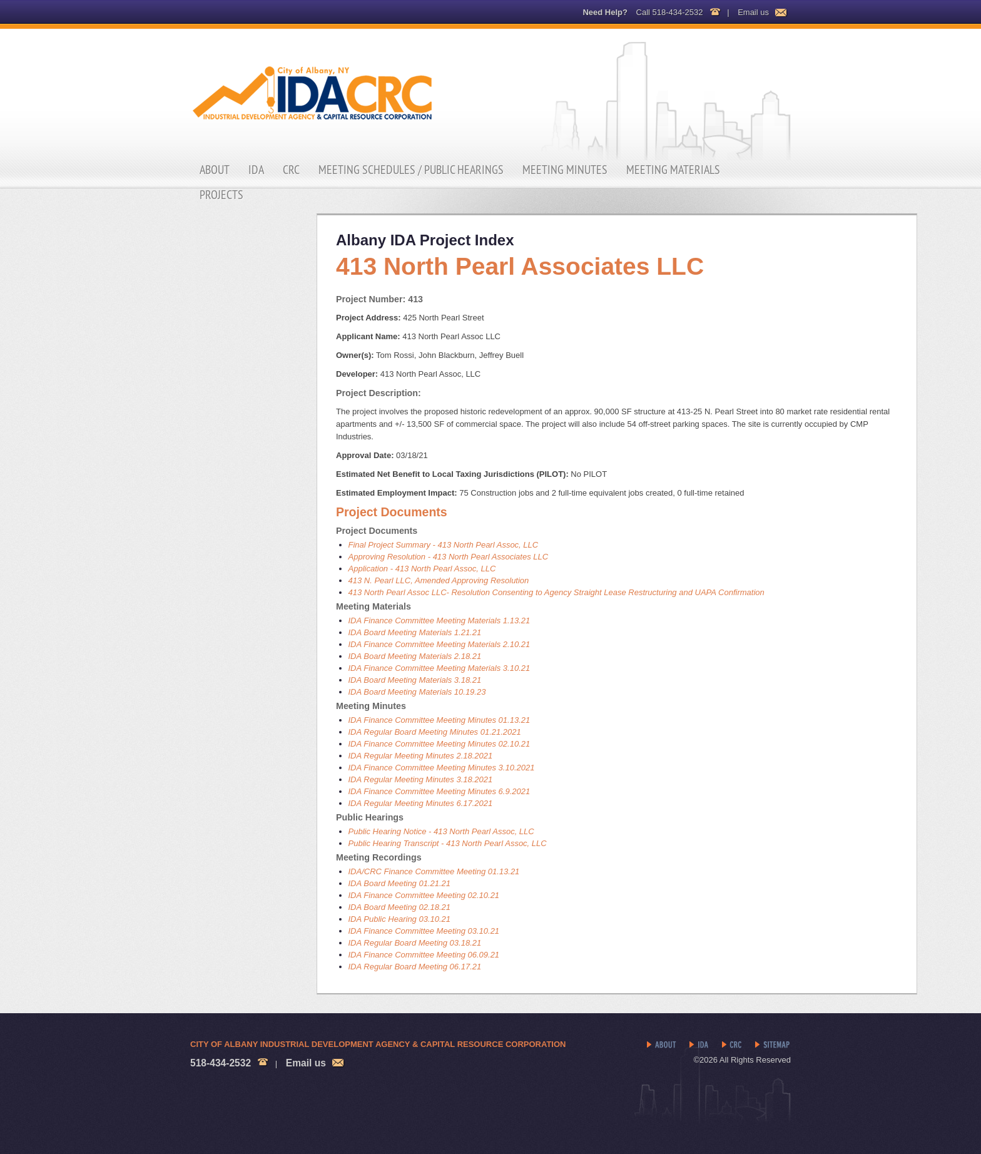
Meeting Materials (673, 169)
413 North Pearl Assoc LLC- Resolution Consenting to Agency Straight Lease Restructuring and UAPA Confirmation (556, 592)
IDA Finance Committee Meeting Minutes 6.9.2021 (439, 791)
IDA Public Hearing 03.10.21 (399, 919)
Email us (753, 12)
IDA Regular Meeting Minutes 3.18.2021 (420, 779)
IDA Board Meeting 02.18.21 (399, 907)
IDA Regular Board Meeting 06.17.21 (415, 966)
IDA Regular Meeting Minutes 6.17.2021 (420, 803)
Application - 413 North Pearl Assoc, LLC (422, 568)
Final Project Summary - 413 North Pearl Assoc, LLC (443, 544)
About (215, 169)
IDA (256, 169)
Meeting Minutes (564, 169)
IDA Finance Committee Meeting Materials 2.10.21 (439, 644)
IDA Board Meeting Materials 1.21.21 (415, 632)
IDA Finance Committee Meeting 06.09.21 (424, 954)
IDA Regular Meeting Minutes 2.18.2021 (420, 755)
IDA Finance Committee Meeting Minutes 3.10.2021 (441, 767)
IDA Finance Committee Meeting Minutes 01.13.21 (439, 720)
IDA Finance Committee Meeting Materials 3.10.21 (439, 668)
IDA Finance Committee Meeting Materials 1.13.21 (439, 620)
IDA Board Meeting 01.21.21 (399, 883)
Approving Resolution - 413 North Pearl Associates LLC (448, 556)
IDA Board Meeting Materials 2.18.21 (415, 656)
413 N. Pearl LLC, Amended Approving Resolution (438, 580)
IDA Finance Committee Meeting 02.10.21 (424, 895)
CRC (291, 169)
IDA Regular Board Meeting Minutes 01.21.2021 (434, 732)
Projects (221, 194)
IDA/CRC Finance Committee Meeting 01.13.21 (434, 871)
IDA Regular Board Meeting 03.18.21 (415, 942)
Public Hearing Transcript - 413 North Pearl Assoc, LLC (447, 843)
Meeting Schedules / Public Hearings (411, 169)
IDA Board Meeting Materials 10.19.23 (417, 692)
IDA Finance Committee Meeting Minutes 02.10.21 (439, 743)
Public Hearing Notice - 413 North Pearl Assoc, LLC (441, 831)
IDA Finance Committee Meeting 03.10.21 (424, 931)
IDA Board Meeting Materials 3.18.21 (415, 680)
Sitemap (773, 1045)
